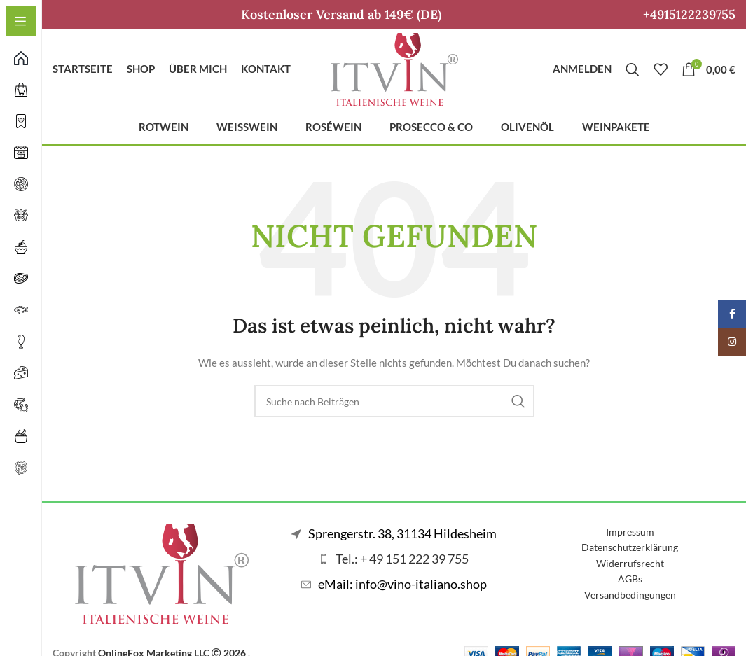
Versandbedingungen (630, 602)
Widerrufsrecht (630, 571)
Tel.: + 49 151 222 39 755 (402, 567)
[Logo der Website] (394, 72)
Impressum (630, 540)
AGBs (630, 587)
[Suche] (633, 74)
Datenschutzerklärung (629, 555)
